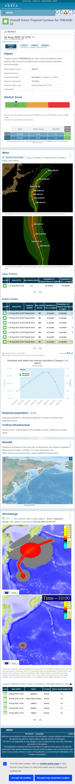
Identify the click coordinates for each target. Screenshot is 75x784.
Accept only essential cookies (53, 778)
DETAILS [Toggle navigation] (10, 31)
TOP (70, 154)
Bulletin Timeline (10, 299)
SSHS (15, 161)
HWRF (34, 45)
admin (55, 1)
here (31, 120)
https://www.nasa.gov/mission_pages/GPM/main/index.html (30, 453)
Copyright (39, 734)
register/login (46, 1)
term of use (26, 1)
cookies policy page (49, 763)
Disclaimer (29, 734)
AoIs (33, 412)
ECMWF (45, 45)
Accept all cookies (21, 778)
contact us (36, 1)
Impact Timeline (9, 274)
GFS (24, 45)
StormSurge (10, 513)
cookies (71, 734)
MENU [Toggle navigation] (7, 13)
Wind (20, 129)
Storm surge (38, 129)
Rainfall (56, 129)
